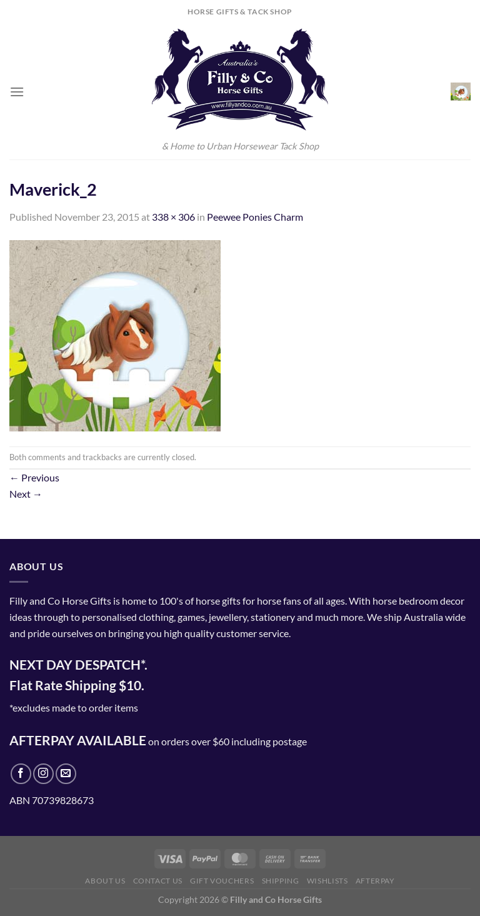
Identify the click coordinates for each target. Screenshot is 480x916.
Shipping (280, 880)
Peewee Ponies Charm (255, 217)
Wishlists (327, 880)
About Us (105, 880)
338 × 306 (173, 217)
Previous (34, 477)
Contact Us (157, 880)
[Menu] (16, 91)
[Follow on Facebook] (21, 773)
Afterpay (375, 880)
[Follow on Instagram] (43, 773)
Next (25, 494)
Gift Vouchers (222, 880)
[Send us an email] (66, 773)
